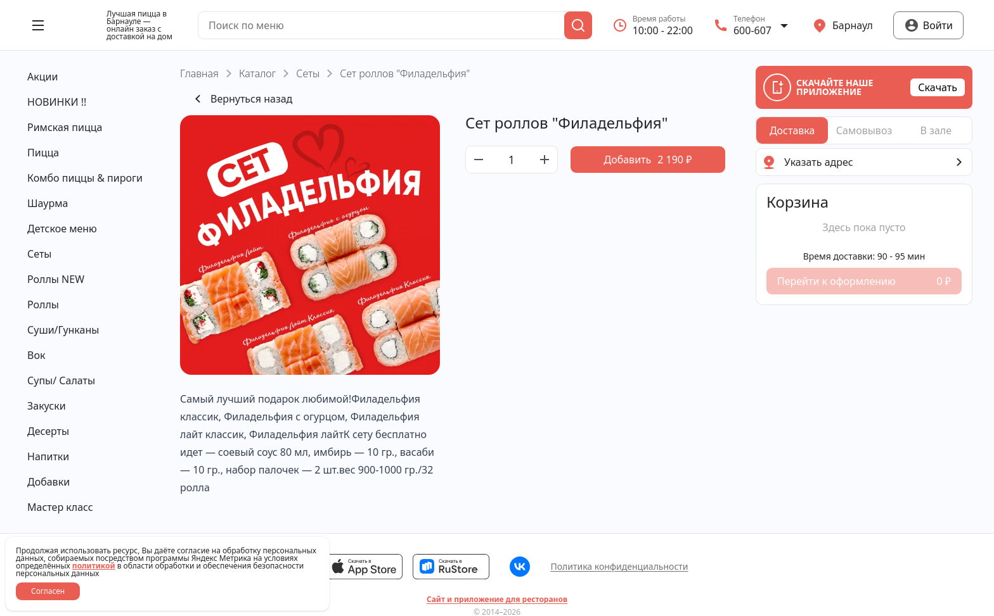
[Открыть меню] (38, 25)
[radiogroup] (864, 130)
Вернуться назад (241, 98)
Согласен (48, 591)
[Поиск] (578, 25)
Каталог (257, 73)
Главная (199, 73)
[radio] (792, 130)
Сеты (308, 73)
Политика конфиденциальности (619, 566)
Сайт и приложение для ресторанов (497, 599)
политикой (93, 565)
